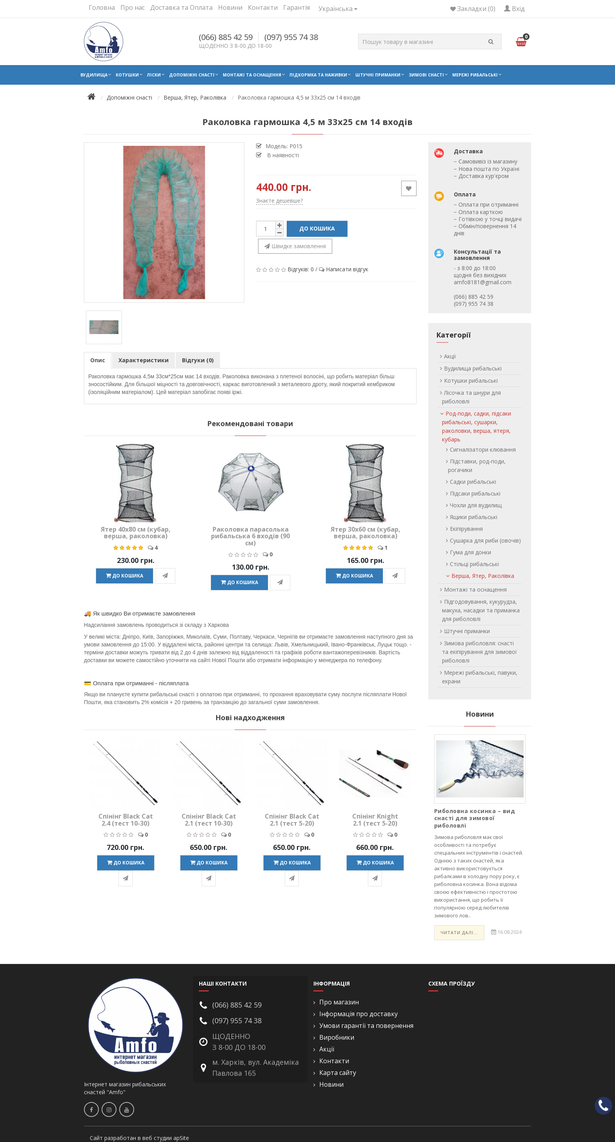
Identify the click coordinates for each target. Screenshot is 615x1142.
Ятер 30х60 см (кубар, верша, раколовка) (365, 533)
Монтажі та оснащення (252, 75)
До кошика (317, 228)
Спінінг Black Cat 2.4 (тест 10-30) (125, 820)
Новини (230, 7)
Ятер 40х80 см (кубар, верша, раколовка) (136, 533)
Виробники (336, 1037)
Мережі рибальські (475, 75)
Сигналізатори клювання (483, 449)
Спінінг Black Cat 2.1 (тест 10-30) (209, 820)
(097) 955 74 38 (291, 37)
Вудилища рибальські (473, 368)
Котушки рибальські (471, 380)
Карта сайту (337, 1073)
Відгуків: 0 (300, 269)
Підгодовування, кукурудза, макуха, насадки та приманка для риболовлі (481, 610)
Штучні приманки (377, 75)
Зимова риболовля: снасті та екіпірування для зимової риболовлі (479, 651)
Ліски (154, 75)
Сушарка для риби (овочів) (485, 540)
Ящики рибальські (473, 517)
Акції (450, 356)
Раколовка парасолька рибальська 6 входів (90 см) (250, 536)
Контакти (263, 7)
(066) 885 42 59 (226, 37)
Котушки (127, 75)
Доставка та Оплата (181, 7)
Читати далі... (459, 932)
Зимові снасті (426, 75)
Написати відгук (347, 269)
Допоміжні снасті (192, 75)
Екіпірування (466, 528)
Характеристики (143, 360)
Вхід (514, 8)
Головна (102, 7)
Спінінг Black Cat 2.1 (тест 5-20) (292, 820)
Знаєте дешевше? (279, 200)
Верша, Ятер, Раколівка (482, 575)
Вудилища (93, 75)
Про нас (132, 7)
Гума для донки (470, 552)
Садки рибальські (473, 481)
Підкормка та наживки (318, 75)
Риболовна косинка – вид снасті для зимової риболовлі (474, 818)
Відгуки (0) (198, 360)
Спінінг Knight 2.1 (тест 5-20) (375, 820)
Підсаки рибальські (475, 493)
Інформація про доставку (358, 1014)
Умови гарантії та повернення (366, 1026)
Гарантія (296, 7)
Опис (97, 360)
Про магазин (339, 1002)
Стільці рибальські (474, 564)
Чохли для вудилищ (476, 505)
